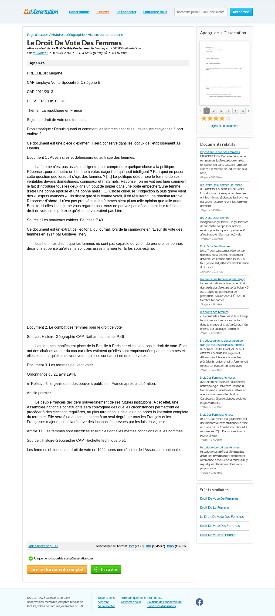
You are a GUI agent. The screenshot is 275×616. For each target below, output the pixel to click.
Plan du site (155, 598)
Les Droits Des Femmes (214, 218)
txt (131, 546)
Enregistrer (106, 569)
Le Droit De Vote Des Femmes (222, 516)
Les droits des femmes (214, 312)
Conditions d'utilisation (161, 606)
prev (201, 111)
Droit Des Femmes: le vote (216, 415)
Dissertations (79, 12)
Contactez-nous (155, 12)
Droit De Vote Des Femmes (220, 525)
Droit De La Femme (214, 507)
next (249, 111)
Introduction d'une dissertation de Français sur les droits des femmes (222, 343)
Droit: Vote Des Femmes (215, 246)
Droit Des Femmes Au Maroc (217, 378)
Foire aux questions (133, 598)
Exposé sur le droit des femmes (220, 152)
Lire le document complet (57, 569)
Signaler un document (224, 126)
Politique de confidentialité (164, 602)
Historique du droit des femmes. (220, 447)
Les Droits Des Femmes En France (221, 185)
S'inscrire (103, 12)
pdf (148, 546)
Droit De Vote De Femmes (219, 498)
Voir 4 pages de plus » (43, 546)
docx (170, 546)
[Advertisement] (108, 287)
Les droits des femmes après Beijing (222, 279)
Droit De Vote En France (217, 534)
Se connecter (126, 12)
